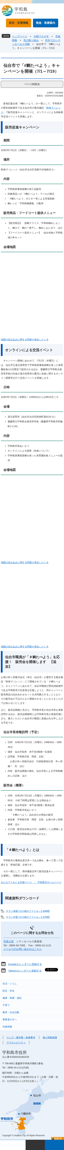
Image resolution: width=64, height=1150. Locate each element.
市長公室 (8, 941)
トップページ (19, 36)
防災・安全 (9, 990)
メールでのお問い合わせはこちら (22, 949)
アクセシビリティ (16, 1042)
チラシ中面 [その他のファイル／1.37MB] (28, 917)
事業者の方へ (10, 1019)
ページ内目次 (32, 84)
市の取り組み (31, 40)
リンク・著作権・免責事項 (20, 1037)
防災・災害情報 (18, 22)
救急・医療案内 (45, 22)
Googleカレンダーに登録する (25, 964)
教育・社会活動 (11, 1012)
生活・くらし (10, 983)
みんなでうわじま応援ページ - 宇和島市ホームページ (31, 882)
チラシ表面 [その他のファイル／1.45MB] (28, 911)
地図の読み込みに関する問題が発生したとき (25, 339)
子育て (6, 1005)
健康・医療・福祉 (12, 998)
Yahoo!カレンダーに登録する (25, 970)
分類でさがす (41, 36)
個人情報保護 (50, 1037)
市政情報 (7, 1026)
